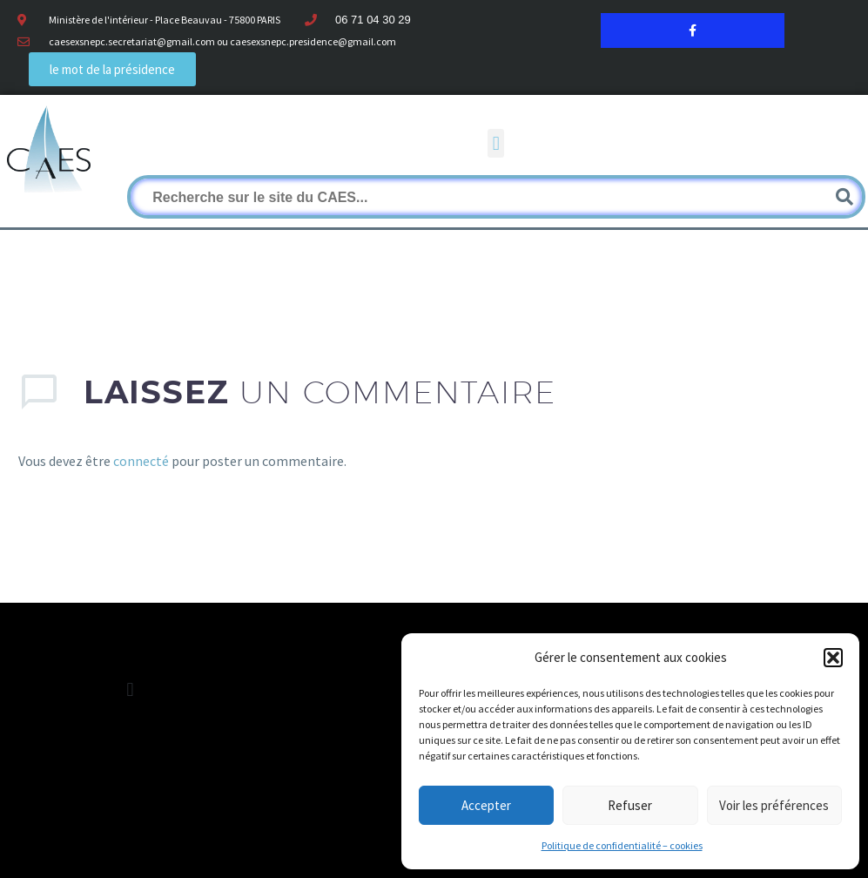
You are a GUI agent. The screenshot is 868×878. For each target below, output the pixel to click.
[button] (833, 657)
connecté (141, 460)
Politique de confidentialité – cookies (622, 845)
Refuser (630, 805)
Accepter (486, 805)
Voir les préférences (774, 805)
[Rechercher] (496, 197)
